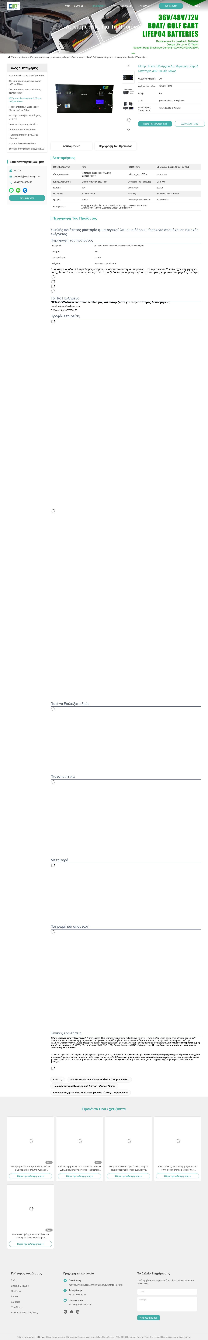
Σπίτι (67, 5)
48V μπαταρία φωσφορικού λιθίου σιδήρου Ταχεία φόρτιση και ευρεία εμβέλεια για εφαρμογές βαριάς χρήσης (128, 1164)
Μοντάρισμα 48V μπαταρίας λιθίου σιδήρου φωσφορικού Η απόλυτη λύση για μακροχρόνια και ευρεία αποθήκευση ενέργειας (30, 1164)
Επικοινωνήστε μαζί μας (145, 5)
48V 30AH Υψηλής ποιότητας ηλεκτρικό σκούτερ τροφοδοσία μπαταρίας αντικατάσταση (30, 1231)
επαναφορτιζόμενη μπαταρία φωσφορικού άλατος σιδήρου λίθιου (90, 1081)
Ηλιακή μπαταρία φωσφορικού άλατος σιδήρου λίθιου (167, 1075)
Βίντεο (112, 5)
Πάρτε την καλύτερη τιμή (156, 124)
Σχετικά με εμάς (81, 5)
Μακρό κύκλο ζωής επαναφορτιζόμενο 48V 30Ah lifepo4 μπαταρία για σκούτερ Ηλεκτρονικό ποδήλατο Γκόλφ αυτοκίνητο (177, 1164)
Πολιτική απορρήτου (26, 1332)
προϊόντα (98, 5)
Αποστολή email (148, 1313)
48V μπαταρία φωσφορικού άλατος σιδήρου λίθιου (53, 57)
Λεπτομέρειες (71, 146)
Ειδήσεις (15, 1297)
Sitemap (41, 1332)
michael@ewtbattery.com (27, 176)
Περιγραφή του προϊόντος (115, 146)
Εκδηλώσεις (127, 5)
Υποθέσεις (16, 1302)
